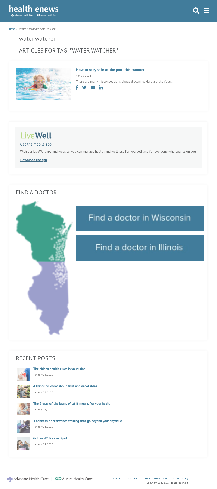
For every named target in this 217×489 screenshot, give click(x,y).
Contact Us (134, 478)
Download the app (33, 160)
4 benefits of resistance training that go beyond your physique (77, 421)
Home (12, 28)
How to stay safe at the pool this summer (110, 69)
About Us (118, 478)
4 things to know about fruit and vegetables (65, 386)
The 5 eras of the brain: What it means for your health (72, 404)
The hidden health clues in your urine (59, 369)
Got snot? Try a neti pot (50, 438)
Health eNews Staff (156, 478)
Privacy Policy (180, 478)
